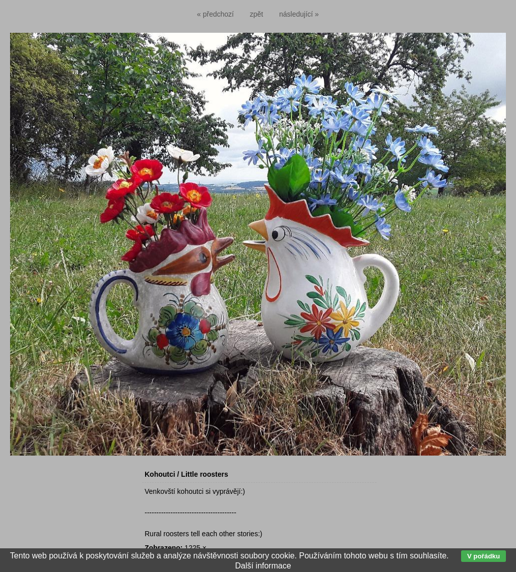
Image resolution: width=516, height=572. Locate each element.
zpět (256, 14)
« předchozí (215, 14)
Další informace (263, 565)
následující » (299, 14)
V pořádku (483, 556)
